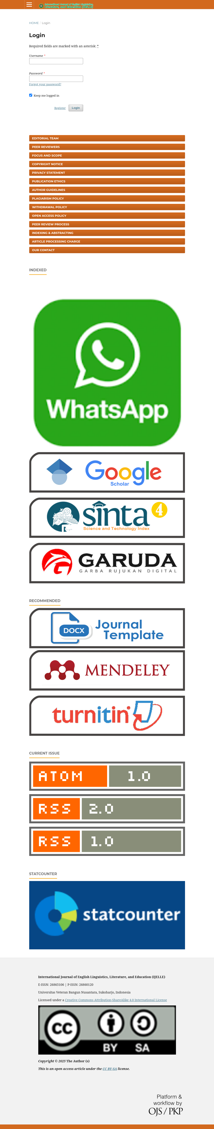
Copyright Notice (47, 164)
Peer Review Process (50, 224)
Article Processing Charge (56, 241)
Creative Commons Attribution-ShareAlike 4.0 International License (116, 1000)
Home (34, 23)
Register (60, 108)
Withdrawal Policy (49, 207)
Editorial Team (45, 138)
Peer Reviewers (46, 147)
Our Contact (43, 250)
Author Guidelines (48, 190)
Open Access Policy (49, 215)
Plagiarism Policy (48, 198)
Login (76, 108)
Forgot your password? (45, 84)
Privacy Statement (48, 172)
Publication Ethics (48, 181)
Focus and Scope (47, 155)
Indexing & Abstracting (52, 233)
